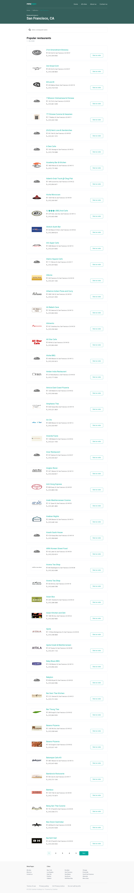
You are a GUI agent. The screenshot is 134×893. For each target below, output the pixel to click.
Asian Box (50, 597)
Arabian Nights (52, 516)
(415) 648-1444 (53, 522)
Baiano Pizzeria (52, 725)
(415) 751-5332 (53, 699)
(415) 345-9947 (53, 200)
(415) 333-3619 (53, 361)
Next (83, 853)
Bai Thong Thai (52, 709)
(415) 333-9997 (53, 426)
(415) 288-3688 (53, 602)
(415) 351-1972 (53, 136)
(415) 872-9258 (53, 828)
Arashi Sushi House (54, 532)
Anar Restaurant (53, 452)
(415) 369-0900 (53, 56)
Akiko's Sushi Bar (53, 227)
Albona (49, 275)
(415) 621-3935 (53, 297)
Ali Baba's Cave (52, 307)
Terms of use (31, 886)
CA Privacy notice (58, 886)
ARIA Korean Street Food (57, 548)
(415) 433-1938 (53, 120)
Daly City (49, 874)
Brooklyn (67, 870)
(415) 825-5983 (53, 216)
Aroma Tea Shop (53, 565)
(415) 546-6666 (53, 393)
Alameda (85, 876)
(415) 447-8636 (53, 265)
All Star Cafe (51, 339)
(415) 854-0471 (53, 184)
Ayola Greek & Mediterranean (58, 645)
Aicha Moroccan (53, 195)
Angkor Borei (52, 468)
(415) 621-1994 (53, 442)
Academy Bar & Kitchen (56, 162)
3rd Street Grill (52, 66)
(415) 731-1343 (53, 779)
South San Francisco (88, 874)
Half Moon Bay (69, 878)
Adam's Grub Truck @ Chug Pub (59, 178)
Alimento (50, 323)
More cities (86, 878)
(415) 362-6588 (53, 570)
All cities (84, 4)
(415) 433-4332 (53, 844)
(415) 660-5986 (53, 683)
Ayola (48, 629)
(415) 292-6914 (53, 554)
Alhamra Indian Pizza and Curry (59, 291)
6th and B (50, 82)
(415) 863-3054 (53, 313)
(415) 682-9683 (53, 619)
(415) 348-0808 (53, 635)
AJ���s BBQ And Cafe (57, 211)
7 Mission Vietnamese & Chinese (60, 98)
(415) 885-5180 (53, 490)
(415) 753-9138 (53, 88)
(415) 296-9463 (53, 329)
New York (49, 870)
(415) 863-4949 (53, 345)
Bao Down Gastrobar (55, 822)
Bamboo (49, 790)
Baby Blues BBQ (53, 661)
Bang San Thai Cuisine (55, 806)
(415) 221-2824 (53, 409)
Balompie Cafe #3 (53, 758)
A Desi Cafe (51, 146)
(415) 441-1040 (53, 281)
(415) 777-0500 (53, 377)
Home (76, 4)
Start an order (97, 55)
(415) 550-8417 (53, 474)
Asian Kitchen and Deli (55, 613)
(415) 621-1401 (53, 747)
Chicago (85, 870)
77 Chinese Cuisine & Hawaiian (59, 114)
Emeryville (85, 872)
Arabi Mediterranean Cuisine (58, 500)
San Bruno (67, 876)
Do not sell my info (74, 886)
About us (93, 4)
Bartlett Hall (51, 838)
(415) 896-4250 (53, 667)
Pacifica (49, 876)
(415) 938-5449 (53, 731)
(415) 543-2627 (53, 458)
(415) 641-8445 (53, 249)
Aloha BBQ (50, 355)
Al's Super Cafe (52, 243)
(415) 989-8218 (53, 232)
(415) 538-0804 (53, 72)
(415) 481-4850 (53, 506)
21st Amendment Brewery (57, 50)
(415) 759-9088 (53, 152)
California (35, 10)
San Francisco (68, 872)
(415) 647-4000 (53, 763)
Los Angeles (50, 872)
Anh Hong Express (54, 484)
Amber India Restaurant (56, 371)
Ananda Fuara (52, 436)
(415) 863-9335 (53, 715)
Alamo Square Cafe (54, 259)
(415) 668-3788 (53, 586)
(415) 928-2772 (53, 812)
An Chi (49, 420)
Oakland (49, 878)
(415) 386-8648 (53, 538)
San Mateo (68, 874)
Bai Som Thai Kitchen (55, 693)
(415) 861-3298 (53, 104)
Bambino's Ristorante (55, 774)
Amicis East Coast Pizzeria (57, 388)
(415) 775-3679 (53, 795)
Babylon (49, 677)
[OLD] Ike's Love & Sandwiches (59, 130)
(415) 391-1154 (53, 651)
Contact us (103, 4)
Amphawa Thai (52, 404)
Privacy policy (44, 886)
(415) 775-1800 (53, 168)
